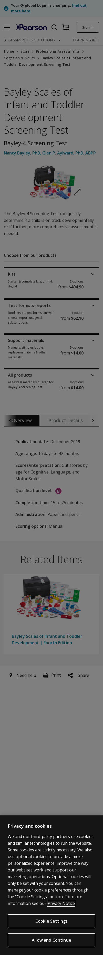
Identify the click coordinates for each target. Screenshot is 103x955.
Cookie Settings (51, 921)
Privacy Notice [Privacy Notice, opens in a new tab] (61, 903)
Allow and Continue (51, 940)
